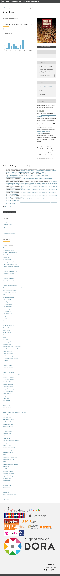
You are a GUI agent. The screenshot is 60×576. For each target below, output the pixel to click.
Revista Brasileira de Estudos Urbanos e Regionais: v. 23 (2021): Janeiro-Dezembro (31, 171)
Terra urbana (6, 492)
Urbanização (6, 499)
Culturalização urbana (8, 269)
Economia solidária (7, 313)
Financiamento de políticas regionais (12, 346)
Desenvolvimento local (9, 273)
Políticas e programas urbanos (10, 464)
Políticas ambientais (8, 454)
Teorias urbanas (7, 490)
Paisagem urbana (7, 438)
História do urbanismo (8, 372)
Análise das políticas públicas (10, 252)
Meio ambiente (6, 400)
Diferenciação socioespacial (9, 290)
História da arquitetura (8, 363)
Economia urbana (7, 306)
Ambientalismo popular (9, 250)
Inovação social (7, 382)
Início (4, 8)
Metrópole (5, 414)
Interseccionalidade (8, 391)
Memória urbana (7, 407)
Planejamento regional (8, 450)
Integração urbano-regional (9, 389)
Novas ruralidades (7, 431)
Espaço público (6, 330)
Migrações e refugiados (8, 419)
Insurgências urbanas (8, 386)
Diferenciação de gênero (9, 295)
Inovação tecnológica (8, 384)
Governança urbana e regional (10, 358)
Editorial (22, 178)
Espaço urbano (6, 335)
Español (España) (7, 227)
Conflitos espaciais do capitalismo (11, 266)
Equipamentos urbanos (8, 316)
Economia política (7, 304)
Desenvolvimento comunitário (10, 271)
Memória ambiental (8, 403)
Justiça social (6, 398)
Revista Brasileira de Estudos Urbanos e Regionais (22, 1)
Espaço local (6, 320)
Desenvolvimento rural (8, 278)
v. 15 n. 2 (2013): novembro (21, 8)
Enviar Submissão (9, 212)
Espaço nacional (7, 327)
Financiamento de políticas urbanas (11, 349)
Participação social (7, 443)
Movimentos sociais (8, 424)
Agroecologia (6, 247)
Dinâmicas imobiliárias (8, 297)
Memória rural (6, 405)
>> (10, 206)
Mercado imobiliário (8, 410)
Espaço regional (7, 332)
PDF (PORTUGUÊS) (44, 46)
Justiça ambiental (7, 393)
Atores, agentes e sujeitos (9, 262)
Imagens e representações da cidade (11, 374)
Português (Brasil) (7, 224)
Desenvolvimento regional (9, 276)
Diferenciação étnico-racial (9, 292)
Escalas (5, 318)
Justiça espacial (6, 396)
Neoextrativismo (7, 429)
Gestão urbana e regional (9, 356)
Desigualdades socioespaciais (10, 285)
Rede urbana (6, 466)
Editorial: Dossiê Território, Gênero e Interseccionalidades (35, 170)
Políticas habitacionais (8, 459)
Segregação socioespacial (9, 476)
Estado (4, 337)
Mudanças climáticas (8, 426)
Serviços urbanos (7, 478)
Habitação (5, 360)
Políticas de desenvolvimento (10, 457)
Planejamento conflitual (9, 447)
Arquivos (10, 8)
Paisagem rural (6, 436)
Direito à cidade (7, 299)
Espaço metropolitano (8, 325)
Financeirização (7, 344)
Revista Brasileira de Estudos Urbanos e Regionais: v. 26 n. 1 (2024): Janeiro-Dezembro (31, 183)
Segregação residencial (8, 473)
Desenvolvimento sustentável (10, 280)
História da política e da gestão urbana (12, 370)
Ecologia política (7, 302)
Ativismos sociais (7, 259)
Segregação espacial (8, 471)
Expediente (23, 186)
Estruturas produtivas (8, 342)
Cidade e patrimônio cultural (10, 264)
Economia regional (7, 309)
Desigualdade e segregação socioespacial (12, 287)
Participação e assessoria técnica (11, 440)
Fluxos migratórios (7, 351)
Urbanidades (6, 497)
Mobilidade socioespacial (9, 422)
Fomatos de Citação (45, 75)
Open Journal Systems (9, 233)
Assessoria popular (7, 255)
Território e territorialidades (10, 494)
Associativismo (6, 257)
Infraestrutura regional (8, 377)
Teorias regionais (7, 485)
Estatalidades (6, 339)
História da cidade (7, 365)
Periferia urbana (7, 445)
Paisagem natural (7, 433)
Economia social (7, 311)
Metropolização (7, 417)
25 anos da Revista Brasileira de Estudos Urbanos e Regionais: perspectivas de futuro (31, 182)
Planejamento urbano (8, 452)
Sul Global (5, 483)
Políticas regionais (7, 462)
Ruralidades (6, 469)
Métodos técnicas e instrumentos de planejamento (15, 412)
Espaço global (6, 323)
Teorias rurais (6, 487)
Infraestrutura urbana (8, 379)
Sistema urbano (7, 480)
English (5, 222)
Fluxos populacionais (8, 353)
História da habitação (8, 367)
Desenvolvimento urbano (9, 283)
